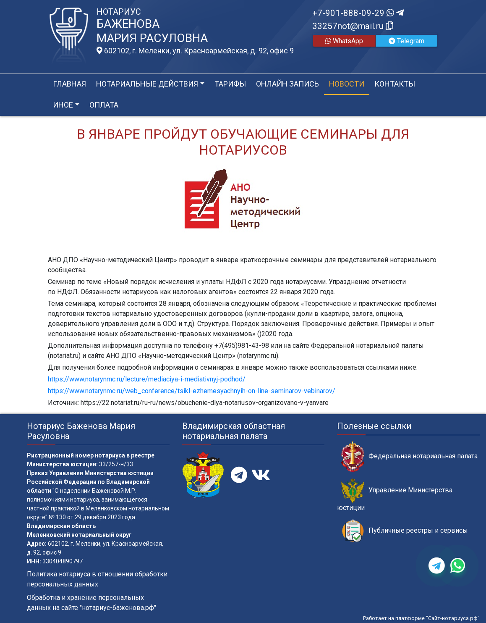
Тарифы (230, 83)
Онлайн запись (287, 83)
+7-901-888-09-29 (358, 13)
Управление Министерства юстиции (394, 495)
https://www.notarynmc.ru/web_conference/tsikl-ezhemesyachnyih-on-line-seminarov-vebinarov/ (191, 391)
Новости (346, 83)
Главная (69, 83)
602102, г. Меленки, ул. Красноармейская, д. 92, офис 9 (195, 51)
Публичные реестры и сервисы (404, 530)
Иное (63, 104)
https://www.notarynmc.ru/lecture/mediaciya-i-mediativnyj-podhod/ (147, 379)
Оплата (103, 104)
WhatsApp (344, 41)
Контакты (394, 83)
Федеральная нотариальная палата (409, 456)
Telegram (406, 41)
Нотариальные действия (147, 83)
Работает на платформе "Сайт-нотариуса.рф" (421, 618)
